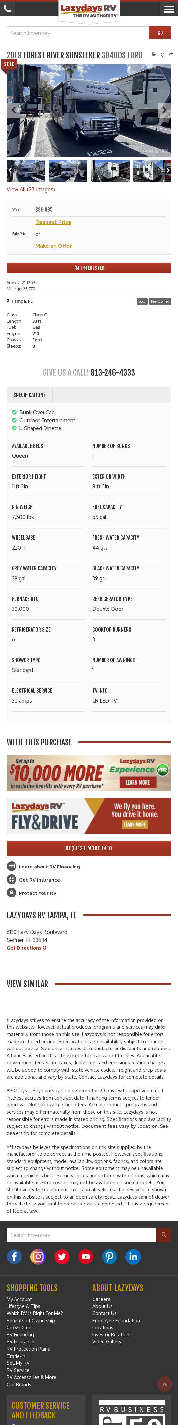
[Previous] (13, 110)
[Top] (165, 1384)
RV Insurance (20, 1341)
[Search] (163, 1235)
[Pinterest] (109, 1257)
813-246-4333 (113, 372)
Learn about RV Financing (49, 866)
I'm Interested (89, 268)
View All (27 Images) (31, 189)
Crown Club (19, 1327)
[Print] (153, 54)
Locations (102, 1327)
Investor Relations (112, 1334)
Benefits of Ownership (31, 1320)
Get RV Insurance (39, 880)
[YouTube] (86, 1257)
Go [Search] (160, 33)
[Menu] (169, 9)
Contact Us (104, 1313)
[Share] (171, 54)
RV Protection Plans (28, 1349)
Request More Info (89, 848)
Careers (101, 1299)
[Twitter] (62, 1257)
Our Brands (19, 1384)
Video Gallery (106, 1341)
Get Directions (26, 948)
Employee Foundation (116, 1320)
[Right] (168, 171)
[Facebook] (14, 1257)
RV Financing (20, 1334)
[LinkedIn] (133, 1257)
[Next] (164, 110)
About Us (102, 1306)
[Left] (10, 171)
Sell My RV (18, 1363)
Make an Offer (53, 246)
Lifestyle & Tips (23, 1306)
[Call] (7, 9)
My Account (19, 1299)
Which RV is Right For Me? (35, 1313)
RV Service (18, 1370)
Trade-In (16, 1356)
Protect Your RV (37, 893)
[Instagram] (38, 1257)
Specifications (30, 395)
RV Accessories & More (31, 1377)
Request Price (53, 222)
